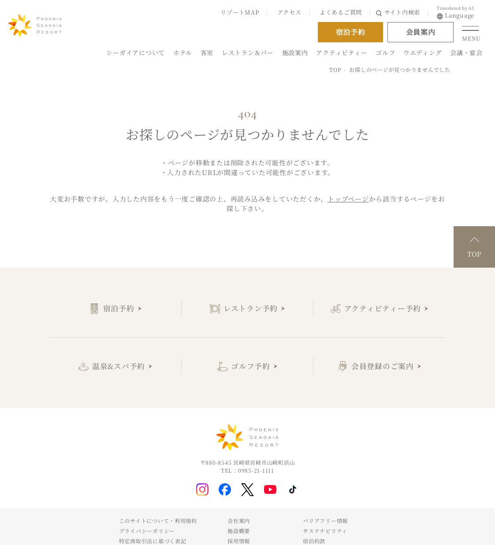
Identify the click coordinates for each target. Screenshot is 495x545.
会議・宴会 (466, 52)
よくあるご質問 (341, 12)
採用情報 (238, 541)
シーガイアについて (135, 52)
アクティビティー (341, 52)
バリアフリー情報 (325, 520)
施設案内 (295, 52)
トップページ (348, 198)
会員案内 (420, 32)
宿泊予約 (118, 308)
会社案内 (238, 520)
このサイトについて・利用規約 (158, 520)
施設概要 (238, 530)
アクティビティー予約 (382, 308)
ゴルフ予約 (250, 366)
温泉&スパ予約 (118, 366)
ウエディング (422, 52)
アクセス (289, 12)
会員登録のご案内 (382, 366)
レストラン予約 (250, 308)
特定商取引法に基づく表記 (152, 541)
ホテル (182, 52)
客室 (207, 52)
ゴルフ (385, 52)
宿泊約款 (314, 541)
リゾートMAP (239, 12)
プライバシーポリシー (147, 530)
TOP (335, 69)
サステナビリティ (325, 530)
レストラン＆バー (248, 52)
